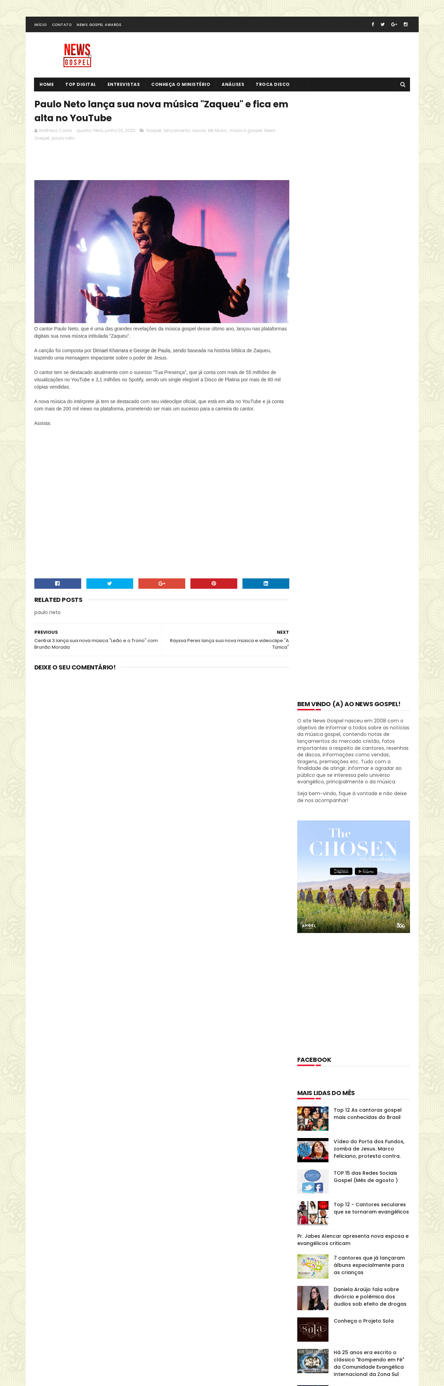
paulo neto (63, 139)
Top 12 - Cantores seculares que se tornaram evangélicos (371, 607)
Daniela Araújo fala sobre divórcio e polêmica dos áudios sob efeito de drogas (370, 695)
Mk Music (217, 131)
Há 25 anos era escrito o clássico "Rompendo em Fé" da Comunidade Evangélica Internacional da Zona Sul (369, 762)
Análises (233, 85)
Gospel (153, 131)
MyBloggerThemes (120, 1353)
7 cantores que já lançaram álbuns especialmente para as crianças (369, 664)
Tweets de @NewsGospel (64, 1259)
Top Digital (81, 85)
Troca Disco (273, 85)
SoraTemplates (77, 1353)
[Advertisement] (160, 163)
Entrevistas (124, 85)
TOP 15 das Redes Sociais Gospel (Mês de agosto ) (366, 575)
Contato (62, 25)
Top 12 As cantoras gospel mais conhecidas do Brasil (368, 512)
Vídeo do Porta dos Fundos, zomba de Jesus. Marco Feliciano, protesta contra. (369, 547)
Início (40, 25)
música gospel (246, 131)
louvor (199, 131)
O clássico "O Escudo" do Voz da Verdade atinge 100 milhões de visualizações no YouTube (371, 798)
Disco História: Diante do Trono (343, 1017)
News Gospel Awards (99, 25)
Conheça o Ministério (181, 85)
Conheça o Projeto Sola (364, 719)
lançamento (176, 131)
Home (47, 85)
